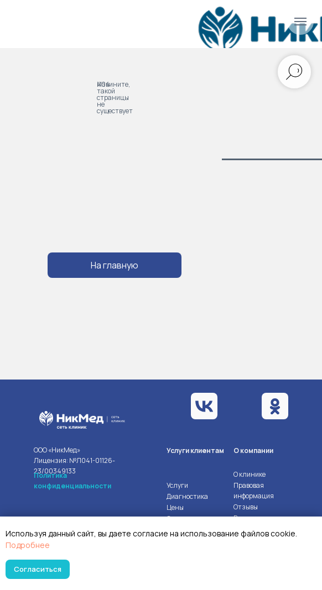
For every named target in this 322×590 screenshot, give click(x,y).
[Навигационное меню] (300, 21)
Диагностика (187, 496)
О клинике (249, 474)
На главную (114, 265)
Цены (175, 507)
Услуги (177, 485)
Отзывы (245, 507)
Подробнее (28, 545)
